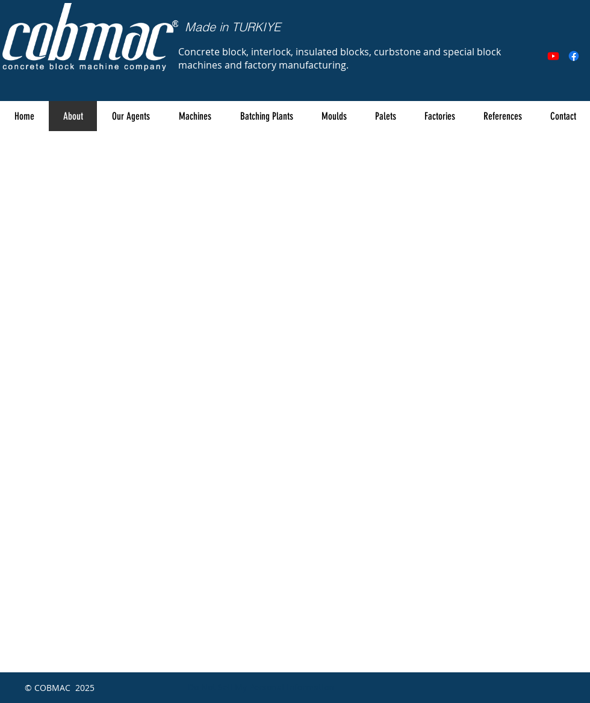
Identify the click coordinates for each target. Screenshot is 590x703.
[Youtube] (553, 56)
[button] (194, 116)
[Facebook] (573, 56)
